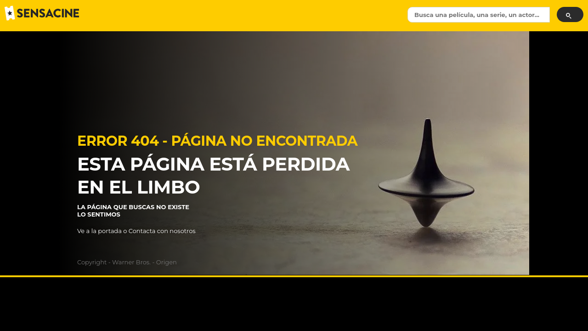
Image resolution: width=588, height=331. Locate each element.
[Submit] (570, 14)
